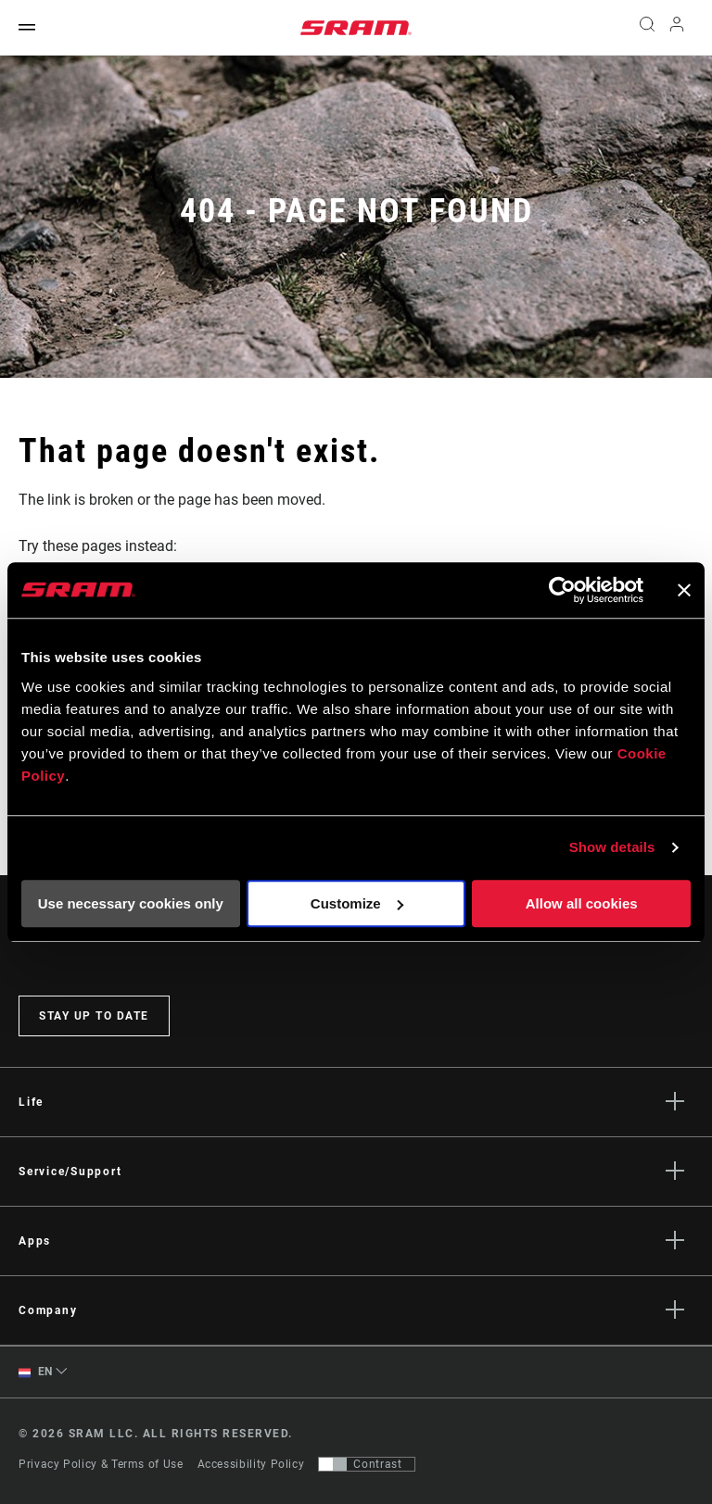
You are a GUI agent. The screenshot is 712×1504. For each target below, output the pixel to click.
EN (36, 1372)
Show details (612, 847)
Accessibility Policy (251, 1464)
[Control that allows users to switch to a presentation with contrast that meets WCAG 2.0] (366, 1464)
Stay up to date (94, 1015)
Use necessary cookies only (130, 903)
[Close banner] (684, 589)
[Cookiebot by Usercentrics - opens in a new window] (562, 590)
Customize (357, 903)
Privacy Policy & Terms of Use (101, 1464)
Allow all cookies (582, 903)
